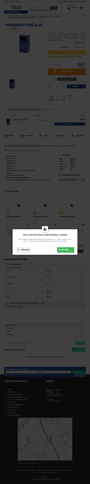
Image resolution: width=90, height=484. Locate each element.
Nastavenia (23, 250)
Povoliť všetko (65, 250)
